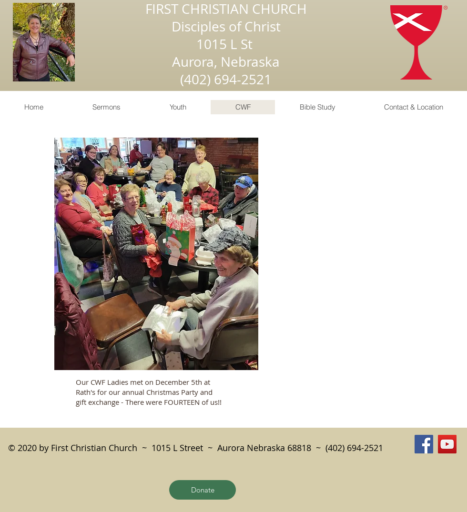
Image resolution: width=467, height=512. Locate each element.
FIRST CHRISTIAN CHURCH (226, 9)
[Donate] (202, 490)
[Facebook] (424, 444)
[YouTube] (447, 444)
